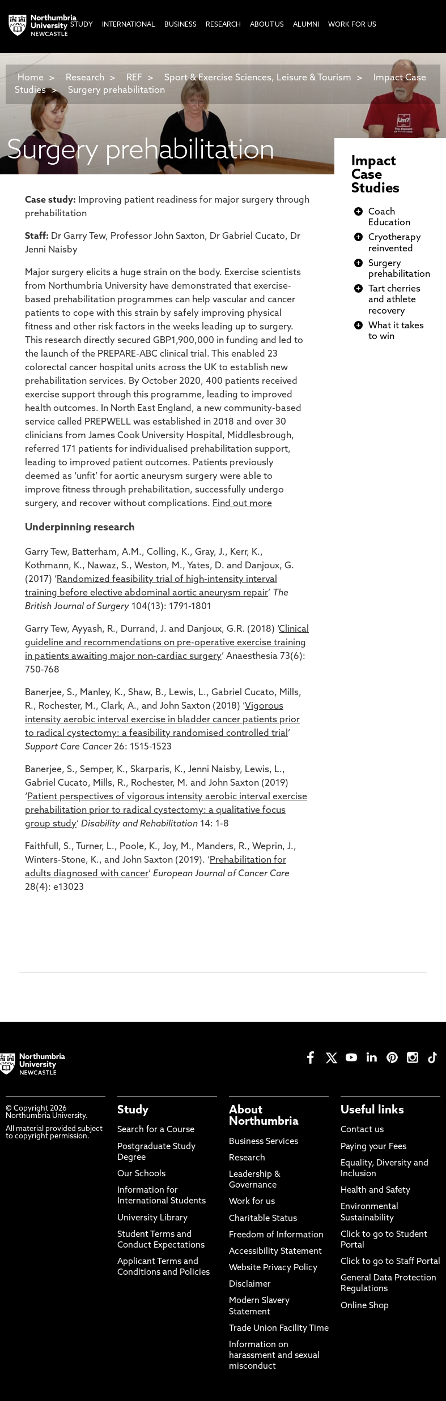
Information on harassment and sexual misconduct (274, 1356)
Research (85, 78)
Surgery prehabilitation (116, 90)
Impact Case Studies (375, 175)
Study (132, 1110)
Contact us (362, 1130)
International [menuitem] (128, 25)
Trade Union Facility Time (279, 1329)
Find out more (242, 503)
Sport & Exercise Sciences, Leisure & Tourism (257, 78)
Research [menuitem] (223, 25)
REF (134, 78)
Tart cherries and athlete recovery (394, 300)
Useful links (372, 1110)
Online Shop (365, 1306)
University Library (152, 1218)
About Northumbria (264, 1116)
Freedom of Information (276, 1235)
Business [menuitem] (180, 25)
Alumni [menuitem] (306, 25)
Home (31, 78)
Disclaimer (250, 1284)
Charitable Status (263, 1219)
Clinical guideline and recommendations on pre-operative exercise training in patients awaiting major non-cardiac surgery (167, 643)
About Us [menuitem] (267, 25)
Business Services (263, 1142)
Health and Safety (375, 1190)
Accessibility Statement (275, 1252)
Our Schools (141, 1174)
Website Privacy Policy (273, 1268)
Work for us (252, 1202)
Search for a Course (155, 1130)
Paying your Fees (373, 1147)
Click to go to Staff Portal (390, 1262)
